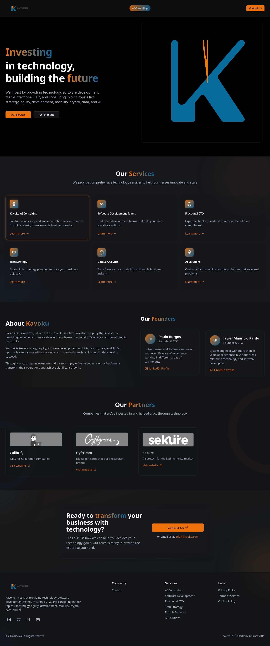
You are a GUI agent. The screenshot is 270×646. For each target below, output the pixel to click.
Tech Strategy (173, 607)
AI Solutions (172, 618)
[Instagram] (28, 619)
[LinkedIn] (9, 619)
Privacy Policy (227, 590)
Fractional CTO (174, 601)
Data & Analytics (175, 612)
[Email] (37, 619)
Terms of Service (228, 596)
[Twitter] (18, 619)
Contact (117, 590)
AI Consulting (140, 8)
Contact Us (255, 8)
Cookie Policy (226, 601)
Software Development (180, 596)
